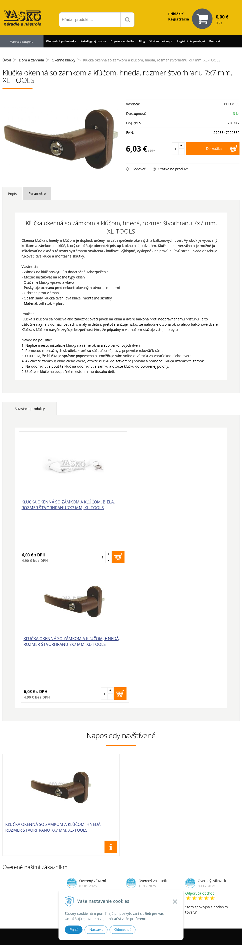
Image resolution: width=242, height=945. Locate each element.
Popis (12, 193)
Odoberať (217, 818)
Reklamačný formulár (177, 880)
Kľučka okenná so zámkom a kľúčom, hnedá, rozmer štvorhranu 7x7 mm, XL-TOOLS (167, 507)
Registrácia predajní (191, 41)
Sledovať (136, 169)
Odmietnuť (122, 930)
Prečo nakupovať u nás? (179, 873)
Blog (142, 41)
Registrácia (178, 19)
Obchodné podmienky (61, 41)
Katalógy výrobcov (93, 41)
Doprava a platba (122, 41)
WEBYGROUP (188, 935)
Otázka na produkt (170, 169)
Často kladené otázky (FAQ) (183, 886)
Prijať (74, 930)
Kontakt (214, 41)
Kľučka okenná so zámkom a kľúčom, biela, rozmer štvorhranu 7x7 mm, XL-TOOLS (68, 504)
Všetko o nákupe (161, 41)
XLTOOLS (232, 104)
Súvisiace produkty (30, 408)
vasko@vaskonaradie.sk (125, 878)
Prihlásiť (175, 13)
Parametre (37, 193)
